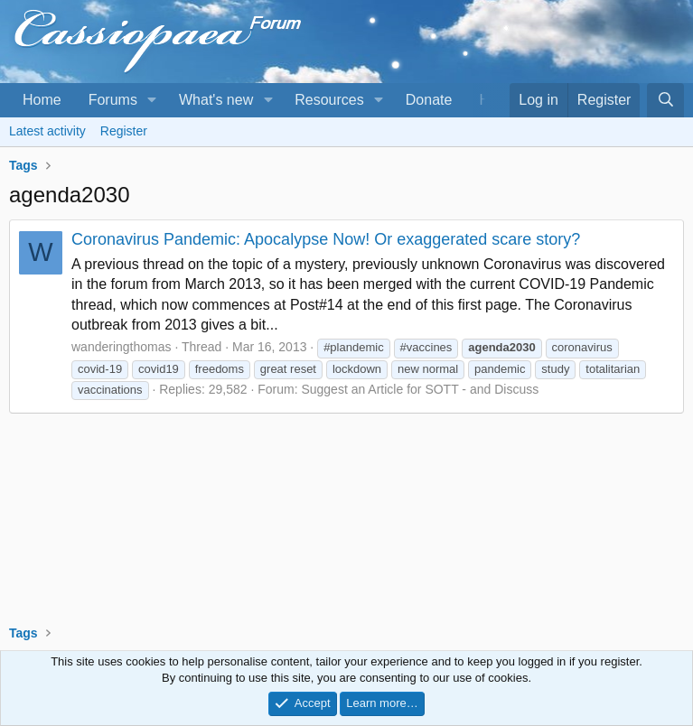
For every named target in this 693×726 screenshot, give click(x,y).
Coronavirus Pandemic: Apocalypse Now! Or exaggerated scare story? (325, 239)
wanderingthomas (121, 347)
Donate (429, 99)
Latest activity (47, 131)
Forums (113, 99)
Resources (329, 99)
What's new (216, 99)
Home (42, 99)
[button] (152, 100)
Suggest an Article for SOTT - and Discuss (419, 389)
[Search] (665, 100)
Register (123, 131)
